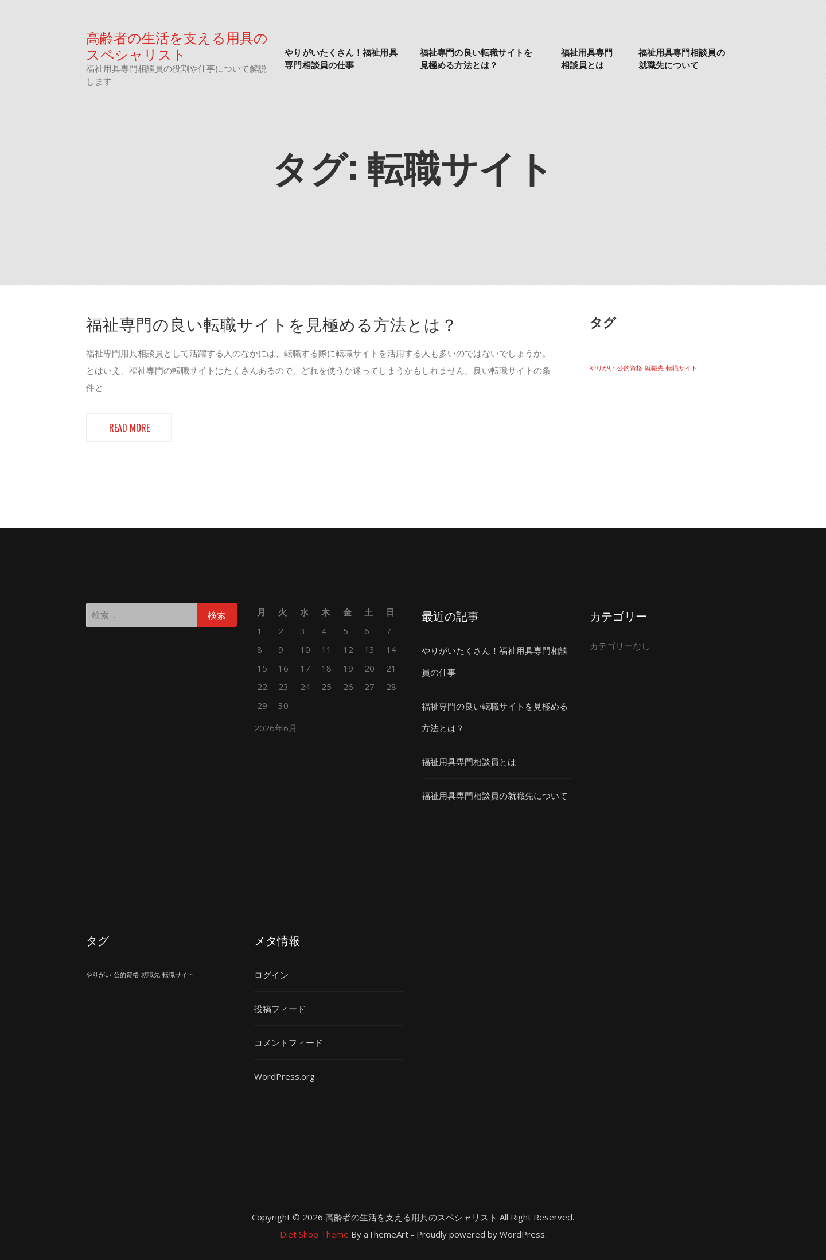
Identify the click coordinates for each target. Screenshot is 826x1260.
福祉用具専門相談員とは (587, 58)
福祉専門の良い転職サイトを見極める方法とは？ (476, 58)
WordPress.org (284, 1076)
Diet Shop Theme (314, 1234)
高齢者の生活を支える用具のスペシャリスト (177, 45)
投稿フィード (280, 1008)
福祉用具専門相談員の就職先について (681, 58)
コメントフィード (288, 1042)
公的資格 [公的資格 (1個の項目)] (629, 368)
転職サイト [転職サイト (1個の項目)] (682, 368)
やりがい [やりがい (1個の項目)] (602, 368)
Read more (129, 428)
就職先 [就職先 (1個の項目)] (654, 368)
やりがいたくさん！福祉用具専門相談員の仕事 (341, 58)
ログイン (271, 974)
